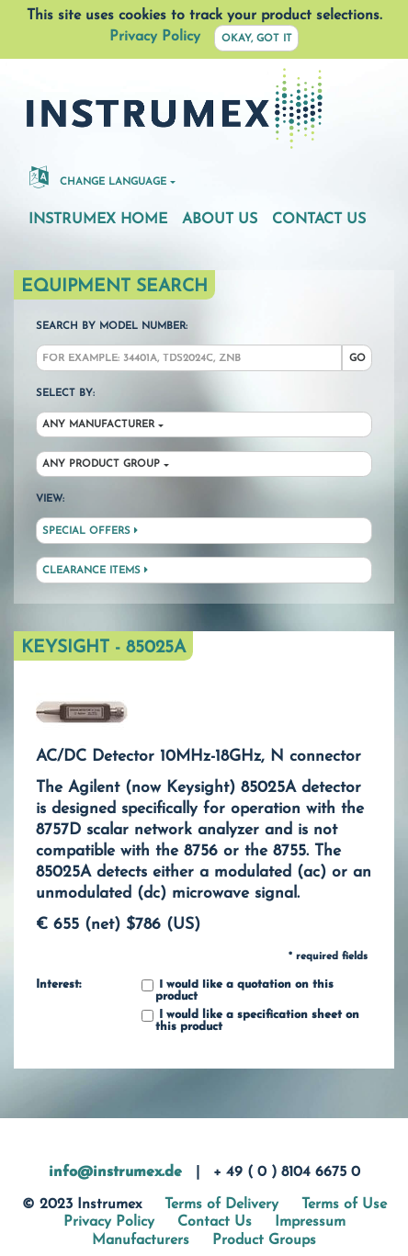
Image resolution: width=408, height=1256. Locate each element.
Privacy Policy (154, 36)
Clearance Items (95, 570)
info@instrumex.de (115, 1172)
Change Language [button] (97, 176)
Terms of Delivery (221, 1204)
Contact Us (319, 219)
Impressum (310, 1222)
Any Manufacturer (98, 425)
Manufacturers (140, 1240)
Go (357, 359)
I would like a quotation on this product (238, 990)
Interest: (58, 984)
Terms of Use (344, 1204)
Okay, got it (256, 39)
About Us (219, 219)
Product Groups (264, 1240)
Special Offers (90, 531)
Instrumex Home (97, 219)
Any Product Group (101, 464)
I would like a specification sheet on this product (250, 1021)
